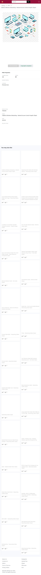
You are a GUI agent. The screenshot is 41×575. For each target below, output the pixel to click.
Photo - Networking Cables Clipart (29, 333)
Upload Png (24, 561)
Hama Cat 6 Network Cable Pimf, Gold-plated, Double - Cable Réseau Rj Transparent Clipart (10, 254)
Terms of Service (6, 565)
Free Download (13, 65)
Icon (23, 567)
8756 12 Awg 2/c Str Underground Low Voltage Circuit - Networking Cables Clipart (30, 467)
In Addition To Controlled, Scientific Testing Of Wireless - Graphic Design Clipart (9, 226)
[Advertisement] (20, 54)
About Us (4, 559)
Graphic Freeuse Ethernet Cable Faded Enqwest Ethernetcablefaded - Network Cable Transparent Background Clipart (30, 198)
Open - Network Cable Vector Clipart (9, 466)
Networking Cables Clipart (7, 414)
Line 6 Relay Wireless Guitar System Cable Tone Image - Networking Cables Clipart (10, 198)
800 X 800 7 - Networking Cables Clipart (10, 518)
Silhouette (24, 565)
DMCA (3, 563)
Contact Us (5, 561)
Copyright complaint (26, 65)
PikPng (3, 5)
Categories (24, 559)
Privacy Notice (5, 567)
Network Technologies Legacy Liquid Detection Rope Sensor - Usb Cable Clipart (29, 253)
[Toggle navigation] (39, 2)
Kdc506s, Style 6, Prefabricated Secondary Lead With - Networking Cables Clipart (29, 495)
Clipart (23, 563)
